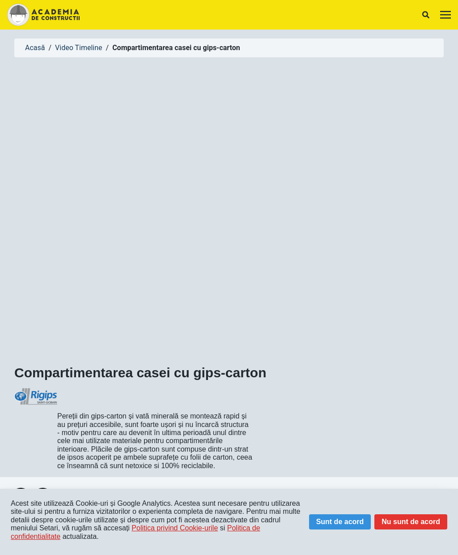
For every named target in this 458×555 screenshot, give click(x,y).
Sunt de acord (340, 521)
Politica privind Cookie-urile (174, 528)
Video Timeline (78, 47)
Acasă (35, 47)
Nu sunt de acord (411, 521)
